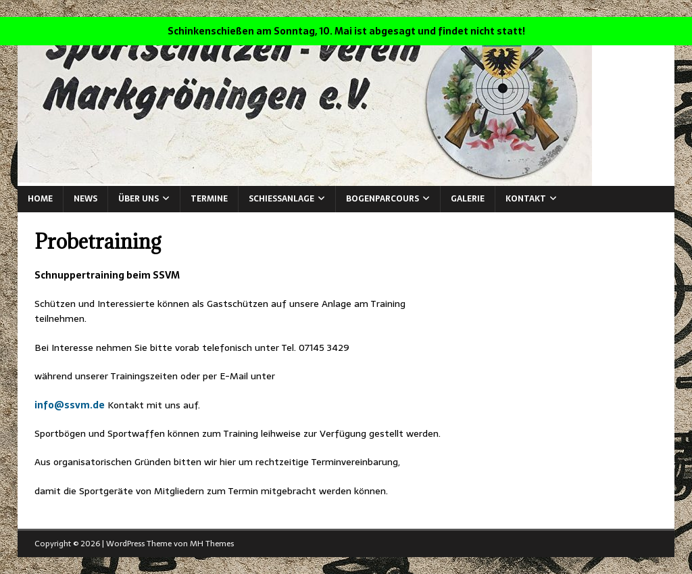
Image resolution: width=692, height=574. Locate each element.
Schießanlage (281, 199)
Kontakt (525, 199)
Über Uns (138, 199)
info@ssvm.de (69, 405)
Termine (209, 199)
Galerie (468, 199)
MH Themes (212, 543)
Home (40, 199)
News (85, 199)
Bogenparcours (382, 199)
